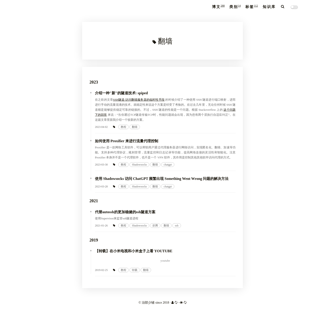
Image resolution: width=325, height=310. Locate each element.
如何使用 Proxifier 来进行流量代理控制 (126, 141)
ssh (176, 225)
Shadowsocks (139, 164)
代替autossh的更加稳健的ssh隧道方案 (125, 212)
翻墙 (134, 127)
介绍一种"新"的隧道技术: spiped (121, 93)
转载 (134, 270)
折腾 (155, 225)
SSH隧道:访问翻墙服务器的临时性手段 (139, 99)
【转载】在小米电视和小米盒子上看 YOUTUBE (133, 251)
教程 (123, 127)
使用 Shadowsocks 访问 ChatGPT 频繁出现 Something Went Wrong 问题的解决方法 (161, 179)
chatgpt (168, 164)
